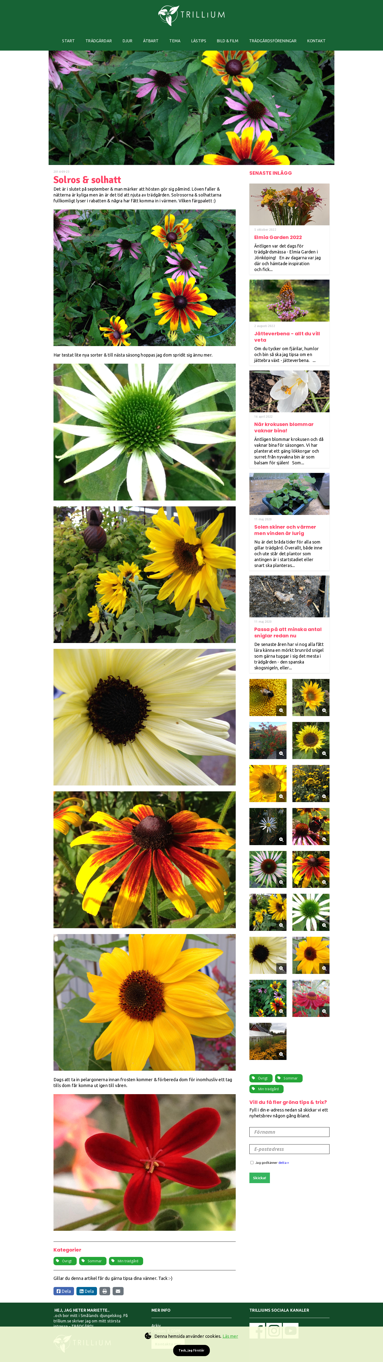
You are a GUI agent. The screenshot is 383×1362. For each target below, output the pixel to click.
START (64, 37)
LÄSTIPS (200, 37)
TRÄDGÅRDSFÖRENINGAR (277, 37)
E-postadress (269, 1142)
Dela (64, 1284)
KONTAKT (322, 37)
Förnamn (264, 1125)
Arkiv (156, 1319)
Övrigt (67, 1254)
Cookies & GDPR (166, 1324)
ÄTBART (150, 37)
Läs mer (230, 1336)
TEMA (175, 37)
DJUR (126, 37)
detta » (283, 1155)
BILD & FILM (231, 37)
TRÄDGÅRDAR (95, 37)
